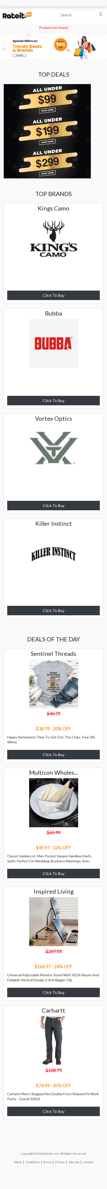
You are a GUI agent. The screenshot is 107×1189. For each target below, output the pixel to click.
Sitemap (74, 1162)
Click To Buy (53, 295)
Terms (47, 1162)
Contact (88, 1162)
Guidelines (33, 1162)
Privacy (60, 1162)
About (18, 1162)
